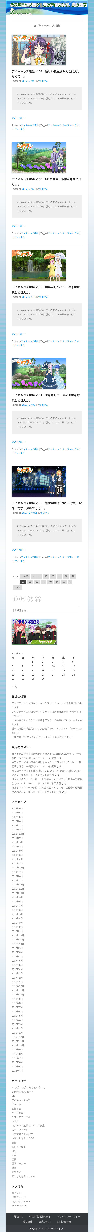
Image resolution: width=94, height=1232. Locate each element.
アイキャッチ (54, 125)
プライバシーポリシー (69, 1216)
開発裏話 (16, 1172)
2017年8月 (17, 952)
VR (13, 1096)
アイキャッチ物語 (30, 125)
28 (66, 576)
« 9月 (14, 686)
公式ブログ (45, 1221)
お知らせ (16, 1108)
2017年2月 (17, 977)
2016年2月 (17, 1028)
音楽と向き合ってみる (23, 1176)
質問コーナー (19, 1163)
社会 (14, 1155)
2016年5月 (17, 1015)
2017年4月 (17, 969)
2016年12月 (18, 986)
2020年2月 (17, 863)
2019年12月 (18, 867)
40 (50, 582)
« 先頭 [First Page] (25, 576)
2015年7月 (17, 1058)
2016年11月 (18, 990)
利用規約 (18, 1216)
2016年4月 (17, 1020)
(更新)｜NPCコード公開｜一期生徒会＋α (33, 779)
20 (53, 576)
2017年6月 (17, 960)
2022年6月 (17, 812)
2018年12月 (18, 884)
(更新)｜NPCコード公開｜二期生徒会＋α (33, 787)
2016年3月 (17, 1024)
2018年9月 (17, 897)
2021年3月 (17, 846)
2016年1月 (17, 1032)
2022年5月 (17, 817)
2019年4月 (17, 876)
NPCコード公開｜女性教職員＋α (29, 770)
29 (73, 576)
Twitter (22, 599)
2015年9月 (17, 1049)
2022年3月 (17, 825)
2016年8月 (17, 1003)
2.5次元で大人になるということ (29, 1087)
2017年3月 (17, 973)
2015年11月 (18, 1041)
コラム (15, 1121)
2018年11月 (18, 888)
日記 (14, 1151)
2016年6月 (17, 1011)
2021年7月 (17, 838)
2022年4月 (17, 821)
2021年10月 (18, 833)
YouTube (38, 599)
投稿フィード (19, 1197)
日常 (77, 125)
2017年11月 (18, 939)
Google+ (30, 599)
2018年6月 (17, 910)
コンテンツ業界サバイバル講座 (28, 1125)
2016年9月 (17, 999)
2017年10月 (18, 944)
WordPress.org (19, 1205)
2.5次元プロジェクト (23, 1091)
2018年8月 (17, 901)
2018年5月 (17, 914)
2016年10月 (18, 994)
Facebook (15, 599)
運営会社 (27, 1221)
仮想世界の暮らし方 (22, 1134)
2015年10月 (18, 1045)
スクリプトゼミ (20, 1129)
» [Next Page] (70, 582)
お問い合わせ (64, 1221)
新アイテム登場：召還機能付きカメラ (32, 753)
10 (46, 576)
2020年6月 (17, 855)
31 (30, 582)
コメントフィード (21, 1201)
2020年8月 (17, 850)
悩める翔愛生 (19, 1146)
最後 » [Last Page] (17, 587)
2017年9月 (17, 948)
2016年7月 (17, 1007)
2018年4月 (17, 918)
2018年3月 (17, 922)
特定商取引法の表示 (40, 1216)
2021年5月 (17, 842)
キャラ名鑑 (17, 1113)
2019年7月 (17, 872)
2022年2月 (17, 829)
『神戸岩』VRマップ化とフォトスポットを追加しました (41, 737)
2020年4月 (17, 859)
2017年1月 (17, 982)
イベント (16, 1104)
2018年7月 (17, 905)
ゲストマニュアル (21, 1117)
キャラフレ (68, 125)
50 (57, 582)
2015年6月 (17, 1062)
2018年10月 (18, 893)
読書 (14, 1159)
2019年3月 (17, 880)
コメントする (18, 129)
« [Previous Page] (33, 576)
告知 (14, 1142)
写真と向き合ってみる (23, 1138)
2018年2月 (17, 927)
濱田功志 (43, 81)
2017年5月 (17, 965)
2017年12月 (18, 935)
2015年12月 (18, 1037)
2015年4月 (17, 1070)
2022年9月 (17, 808)
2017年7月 (17, 956)
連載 (14, 1168)
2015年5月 (17, 1066)
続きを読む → (19, 117)
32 (37, 582)
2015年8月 (17, 1054)
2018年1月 (17, 931)
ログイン (16, 1193)
